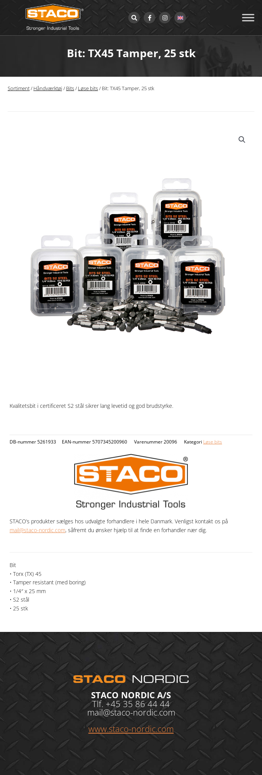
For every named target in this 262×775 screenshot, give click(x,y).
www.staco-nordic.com (131, 728)
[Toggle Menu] (248, 17)
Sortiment (19, 88)
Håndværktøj (47, 88)
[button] (242, 140)
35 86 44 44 (146, 703)
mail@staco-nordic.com (37, 530)
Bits (70, 88)
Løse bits (88, 88)
